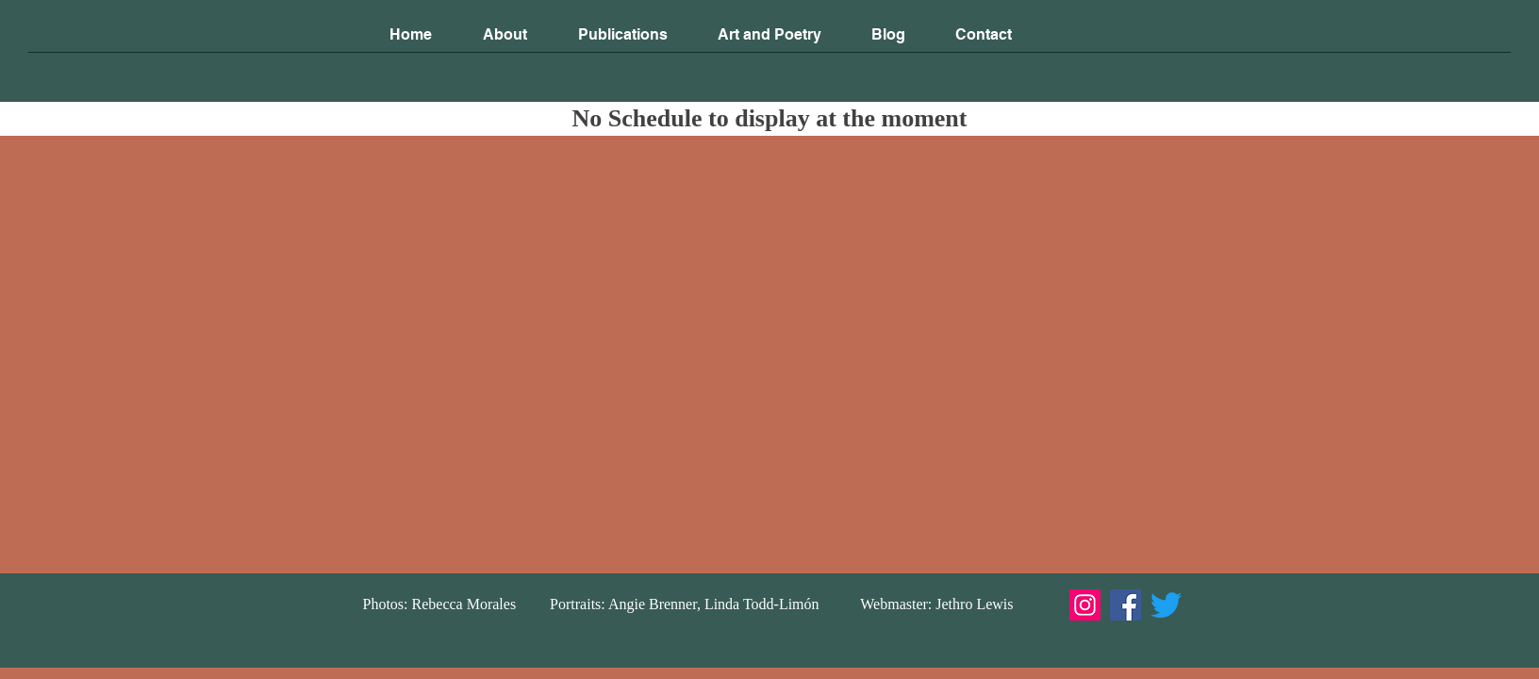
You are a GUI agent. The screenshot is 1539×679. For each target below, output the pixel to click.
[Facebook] (1125, 605)
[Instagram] (1084, 605)
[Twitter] (1166, 605)
